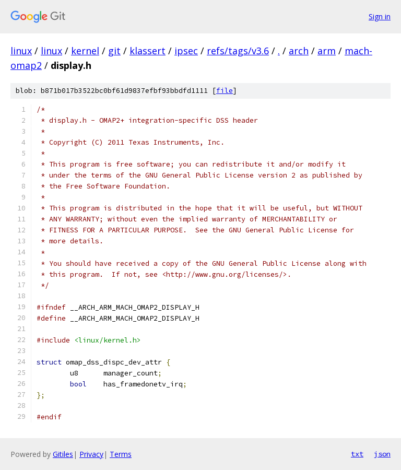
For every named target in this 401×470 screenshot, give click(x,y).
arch (299, 50)
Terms (121, 454)
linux (21, 50)
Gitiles (63, 454)
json (382, 454)
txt (357, 454)
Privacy (91, 454)
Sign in (380, 16)
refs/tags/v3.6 (238, 50)
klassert (147, 50)
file (224, 90)
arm (326, 50)
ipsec (186, 50)
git (114, 50)
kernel (85, 50)
